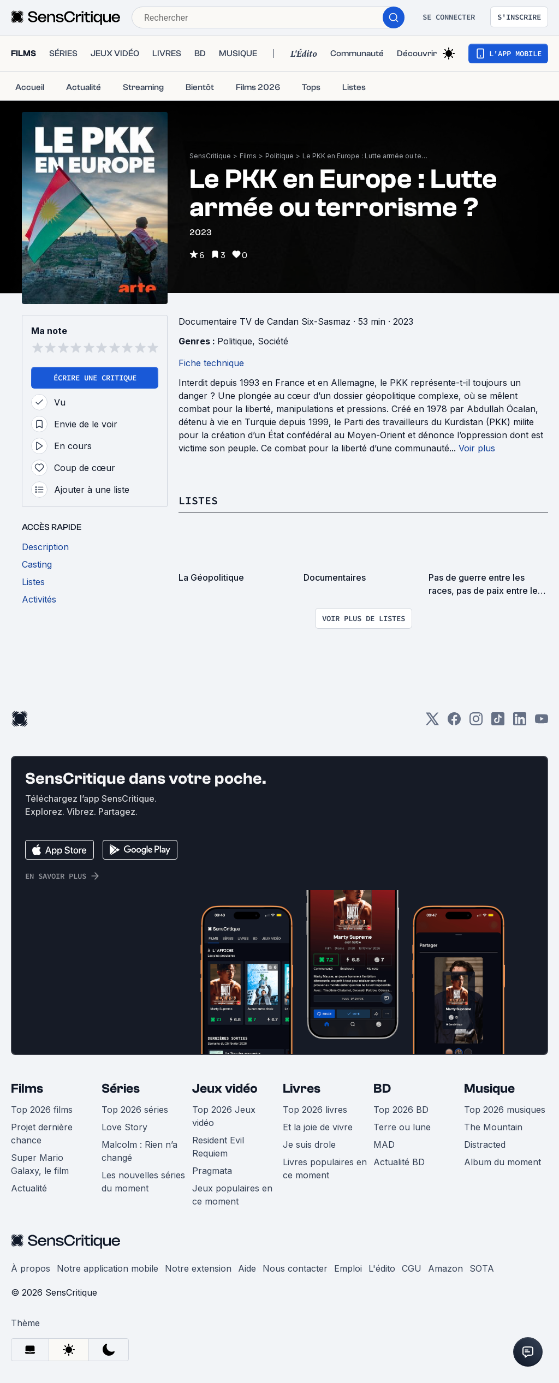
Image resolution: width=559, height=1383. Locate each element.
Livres (301, 1088)
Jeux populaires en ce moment (232, 1195)
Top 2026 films (42, 1109)
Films (248, 156)
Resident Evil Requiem (218, 1147)
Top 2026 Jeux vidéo (223, 1116)
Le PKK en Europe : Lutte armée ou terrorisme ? (365, 156)
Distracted (485, 1144)
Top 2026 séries (135, 1109)
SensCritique (210, 156)
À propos (30, 1268)
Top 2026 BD (401, 1109)
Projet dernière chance (42, 1134)
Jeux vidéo (225, 1088)
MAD (384, 1144)
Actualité (29, 1188)
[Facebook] (454, 722)
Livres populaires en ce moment (325, 1169)
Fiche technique (211, 362)
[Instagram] (476, 722)
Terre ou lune (402, 1127)
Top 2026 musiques (504, 1109)
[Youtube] (541, 722)
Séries (121, 1088)
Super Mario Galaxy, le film (40, 1164)
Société (273, 341)
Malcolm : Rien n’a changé (139, 1151)
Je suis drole (309, 1144)
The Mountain (493, 1127)
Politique (279, 156)
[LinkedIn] (519, 722)
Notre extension (198, 1268)
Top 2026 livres (315, 1109)
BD (382, 1088)
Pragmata (212, 1170)
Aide (247, 1268)
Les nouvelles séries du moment (143, 1182)
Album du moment (502, 1162)
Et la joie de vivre (318, 1127)
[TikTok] (497, 722)
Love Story (124, 1127)
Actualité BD (399, 1162)
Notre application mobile (107, 1268)
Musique (489, 1088)
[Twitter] (432, 722)
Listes (198, 500)
